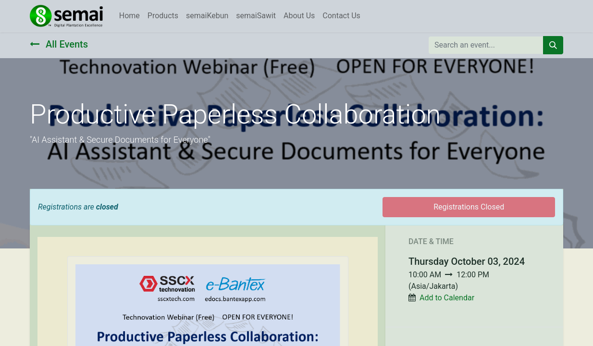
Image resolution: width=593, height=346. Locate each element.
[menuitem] (129, 15)
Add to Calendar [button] (447, 297)
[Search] (553, 45)
